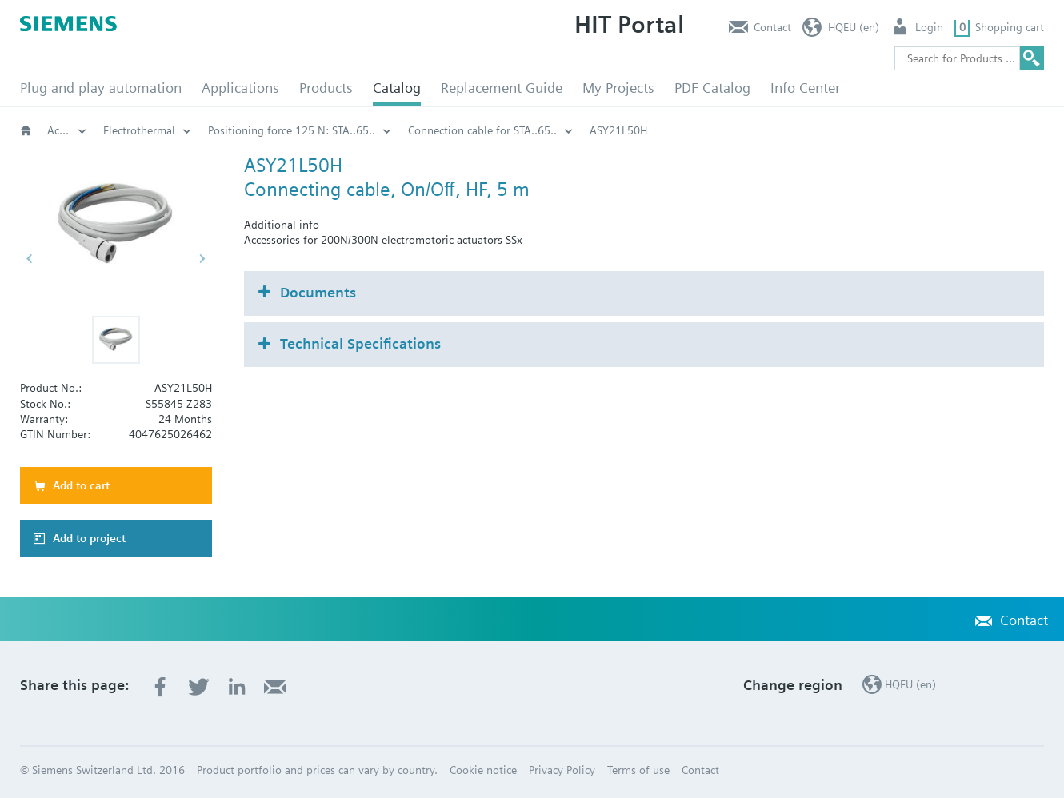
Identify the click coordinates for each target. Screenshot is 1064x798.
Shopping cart (1009, 27)
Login (929, 27)
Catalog (397, 87)
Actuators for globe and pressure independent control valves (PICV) (269, 130)
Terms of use (638, 770)
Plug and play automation (101, 87)
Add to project (89, 538)
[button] (116, 340)
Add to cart (81, 485)
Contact (772, 27)
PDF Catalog (712, 87)
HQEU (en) (853, 27)
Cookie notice (483, 770)
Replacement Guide (501, 87)
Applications (240, 87)
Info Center (805, 87)
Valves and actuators (67, 130)
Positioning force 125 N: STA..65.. (657, 130)
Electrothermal (505, 130)
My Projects (618, 87)
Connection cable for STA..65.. (848, 130)
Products (326, 87)
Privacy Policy (562, 770)
